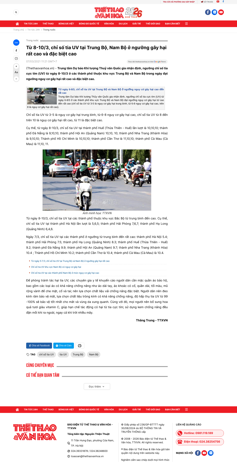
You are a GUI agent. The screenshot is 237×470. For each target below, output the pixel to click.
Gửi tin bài (207, 2)
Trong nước (49, 30)
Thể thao (48, 23)
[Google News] (147, 63)
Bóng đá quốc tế (89, 23)
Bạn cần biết (172, 23)
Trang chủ (18, 30)
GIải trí (136, 23)
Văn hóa (109, 23)
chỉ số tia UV (46, 354)
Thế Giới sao (153, 23)
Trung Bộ (78, 354)
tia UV (63, 354)
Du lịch (123, 23)
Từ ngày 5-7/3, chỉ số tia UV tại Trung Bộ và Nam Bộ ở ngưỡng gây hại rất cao (70, 261)
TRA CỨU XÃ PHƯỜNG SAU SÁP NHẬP (179, 2)
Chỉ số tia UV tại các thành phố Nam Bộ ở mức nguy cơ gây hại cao (65, 273)
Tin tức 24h (31, 23)
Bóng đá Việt (66, 23)
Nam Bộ (93, 354)
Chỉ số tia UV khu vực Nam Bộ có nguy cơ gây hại (56, 267)
